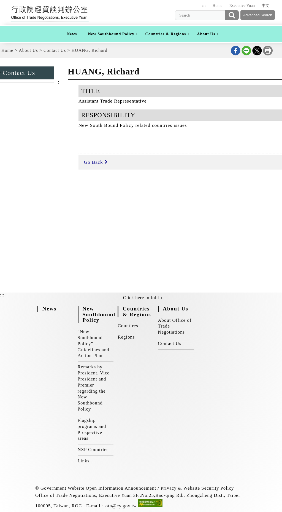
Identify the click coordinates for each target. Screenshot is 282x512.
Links (84, 460)
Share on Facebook (235, 50)
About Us (206, 34)
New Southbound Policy (111, 34)
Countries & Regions (165, 34)
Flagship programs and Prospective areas (92, 429)
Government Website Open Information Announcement (98, 488)
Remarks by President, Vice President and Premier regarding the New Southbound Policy (94, 388)
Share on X (257, 50)
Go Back (95, 162)
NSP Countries (93, 449)
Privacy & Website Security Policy (197, 488)
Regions (126, 337)
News (72, 34)
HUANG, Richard (89, 50)
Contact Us (55, 50)
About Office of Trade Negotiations (174, 326)
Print (268, 50)
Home (218, 5)
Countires (128, 325)
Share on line (246, 50)
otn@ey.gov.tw (121, 505)
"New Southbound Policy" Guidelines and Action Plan (93, 343)
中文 (265, 5)
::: (203, 5)
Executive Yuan (242, 5)
